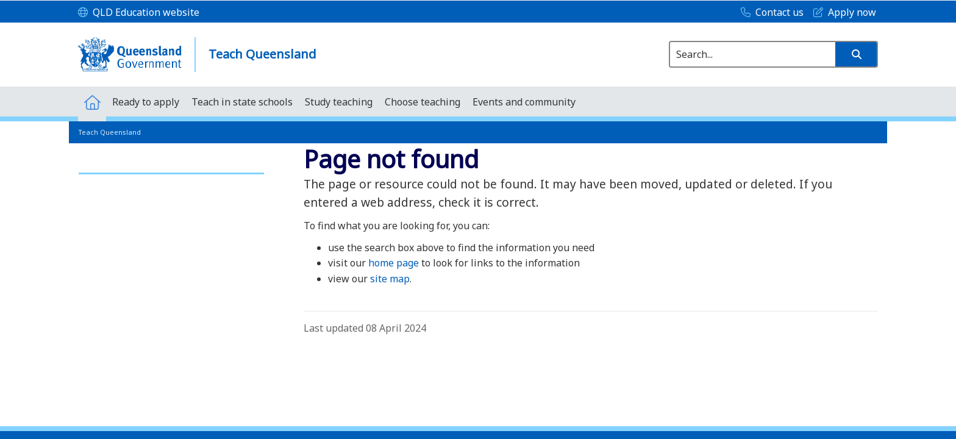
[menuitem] (92, 101)
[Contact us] (769, 13)
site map (390, 278)
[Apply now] (841, 13)
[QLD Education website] (138, 13)
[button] (856, 54)
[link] (171, 168)
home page (393, 262)
